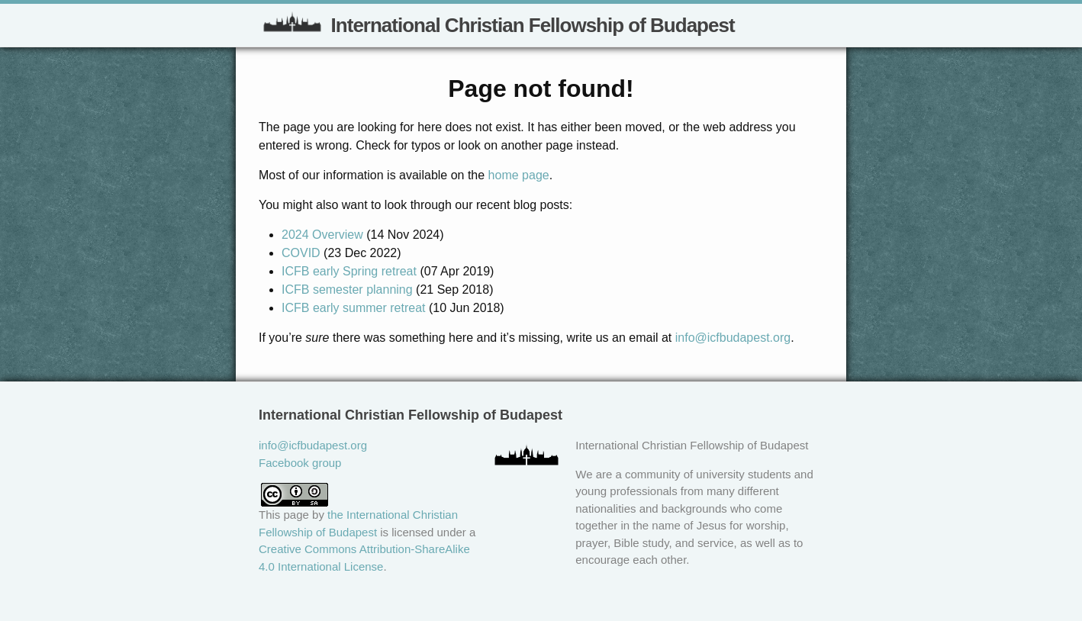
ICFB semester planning (347, 289)
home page (518, 175)
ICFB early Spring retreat (349, 271)
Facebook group (300, 462)
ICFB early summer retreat (353, 307)
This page (284, 514)
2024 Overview (322, 234)
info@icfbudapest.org (733, 337)
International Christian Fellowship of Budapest (497, 21)
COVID (301, 252)
